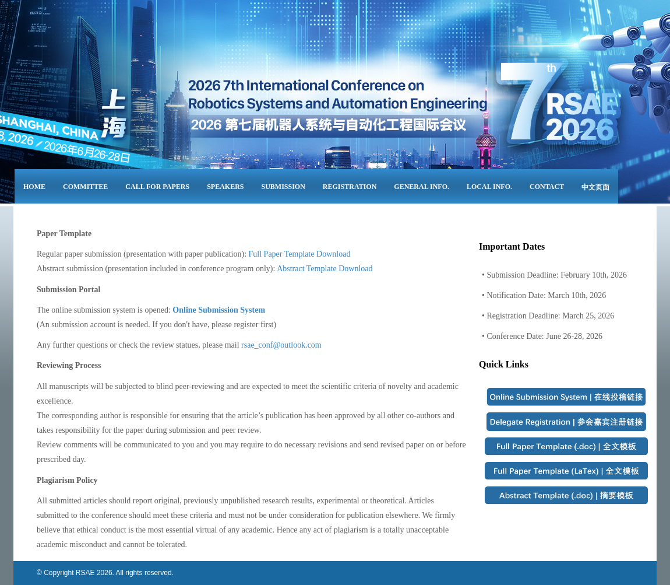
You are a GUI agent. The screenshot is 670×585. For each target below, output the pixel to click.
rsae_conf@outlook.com (281, 345)
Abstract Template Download (324, 268)
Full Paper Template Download (300, 254)
